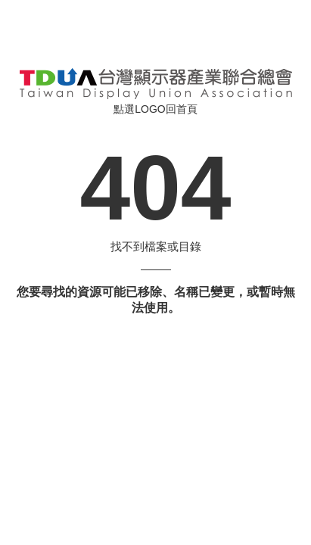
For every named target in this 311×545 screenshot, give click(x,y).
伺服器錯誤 (156, 83)
